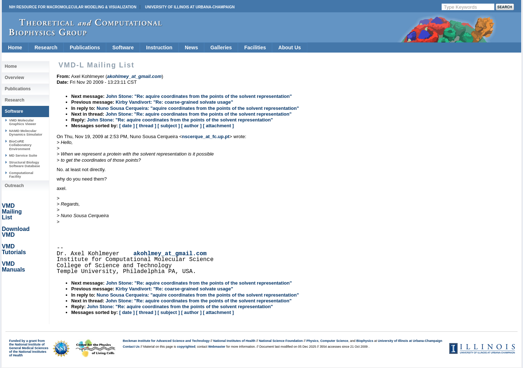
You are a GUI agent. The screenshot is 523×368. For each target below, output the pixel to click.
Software (123, 47)
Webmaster (216, 346)
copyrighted (186, 346)
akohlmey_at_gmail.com (170, 254)
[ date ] (127, 125)
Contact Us (131, 346)
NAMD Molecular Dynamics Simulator (25, 132)
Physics (313, 341)
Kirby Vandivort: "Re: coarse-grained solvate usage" (174, 102)
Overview (14, 77)
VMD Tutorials (14, 249)
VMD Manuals (13, 267)
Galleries (221, 47)
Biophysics (364, 341)
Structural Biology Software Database (24, 164)
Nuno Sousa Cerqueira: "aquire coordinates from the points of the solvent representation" (198, 108)
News (191, 47)
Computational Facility (21, 174)
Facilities (255, 47)
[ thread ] (146, 125)
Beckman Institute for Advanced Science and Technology (166, 341)
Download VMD (15, 232)
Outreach (14, 185)
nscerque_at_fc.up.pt (206, 136)
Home (15, 47)
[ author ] (191, 125)
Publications (85, 47)
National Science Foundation (281, 341)
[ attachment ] (218, 125)
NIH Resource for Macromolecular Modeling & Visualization (72, 7)
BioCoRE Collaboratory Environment (20, 145)
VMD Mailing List (12, 211)
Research (46, 47)
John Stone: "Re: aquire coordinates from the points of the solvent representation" (199, 96)
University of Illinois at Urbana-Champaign (190, 7)
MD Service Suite (23, 155)
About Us (289, 47)
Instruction (159, 47)
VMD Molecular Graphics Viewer (22, 122)
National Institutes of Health (234, 341)
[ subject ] (169, 125)
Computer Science (334, 341)
